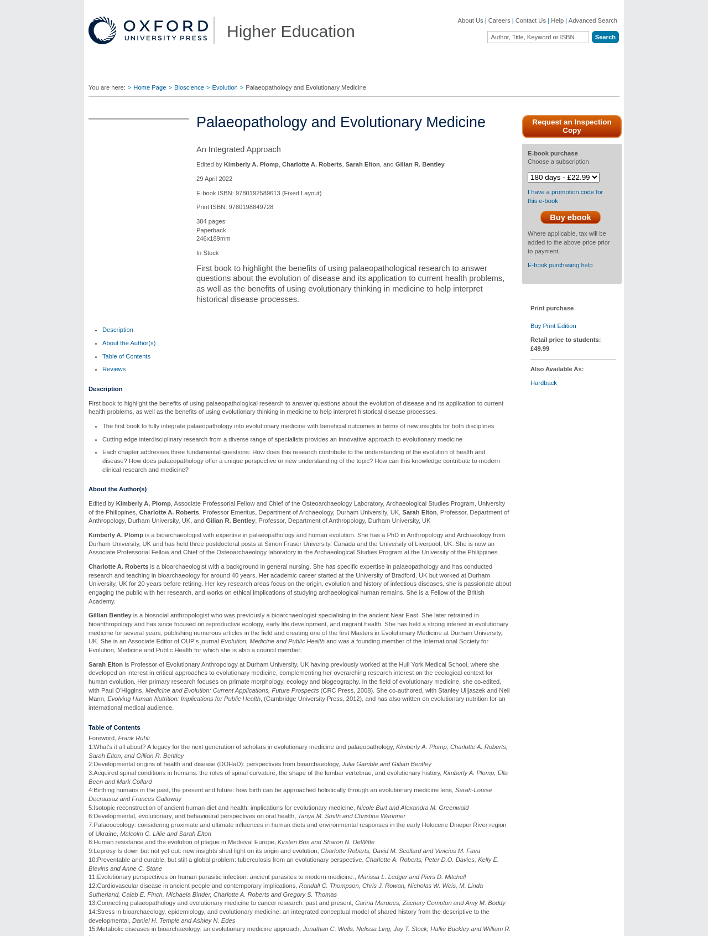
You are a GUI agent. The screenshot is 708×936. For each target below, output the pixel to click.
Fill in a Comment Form (336, 823)
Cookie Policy (458, 921)
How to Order (430, 810)
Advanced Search (593, 20)
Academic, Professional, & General (137, 823)
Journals (112, 839)
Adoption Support (220, 843)
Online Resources (436, 823)
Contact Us (531, 20)
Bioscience (189, 87)
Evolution (225, 87)
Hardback (543, 397)
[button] (95, 730)
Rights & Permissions (441, 837)
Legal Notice (499, 921)
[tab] (117, 334)
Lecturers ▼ (257, 70)
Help (557, 20)
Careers (499, 20)
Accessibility (538, 921)
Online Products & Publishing (141, 851)
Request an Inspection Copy (571, 126)
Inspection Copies (328, 837)
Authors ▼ (462, 70)
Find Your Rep (190, 70)
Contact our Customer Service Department (237, 826)
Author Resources (437, 782)
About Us (470, 20)
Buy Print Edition (553, 339)
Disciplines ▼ (122, 70)
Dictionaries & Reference (135, 863)
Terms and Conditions (590, 921)
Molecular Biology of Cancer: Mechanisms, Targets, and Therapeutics (462, 645)
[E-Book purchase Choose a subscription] (564, 177)
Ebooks (422, 796)
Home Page (149, 87)
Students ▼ (319, 70)
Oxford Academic (531, 70)
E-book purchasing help (560, 279)
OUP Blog (114, 806)
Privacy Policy (415, 921)
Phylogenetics (354, 634)
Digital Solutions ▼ (391, 70)
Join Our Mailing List (332, 796)
